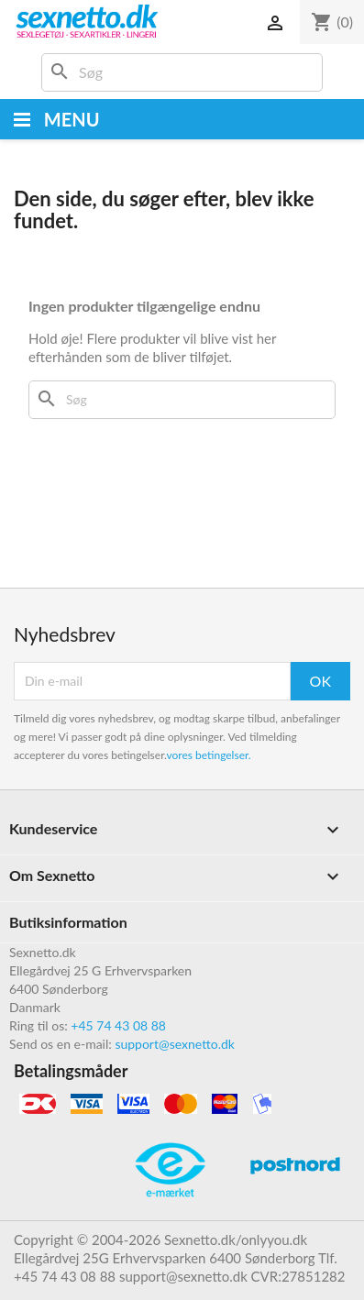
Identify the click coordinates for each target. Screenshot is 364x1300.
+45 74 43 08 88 (118, 1025)
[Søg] (182, 72)
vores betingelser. (208, 755)
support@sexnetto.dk (175, 1044)
